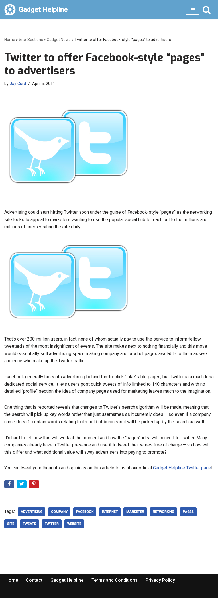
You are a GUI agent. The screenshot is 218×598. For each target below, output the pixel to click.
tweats (29, 524)
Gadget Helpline (66, 580)
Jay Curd (18, 83)
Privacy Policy (160, 580)
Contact (34, 580)
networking (163, 512)
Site (10, 524)
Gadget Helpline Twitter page (182, 468)
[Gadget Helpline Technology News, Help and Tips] (36, 9)
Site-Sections (31, 39)
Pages (188, 512)
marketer (135, 512)
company (59, 512)
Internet (110, 512)
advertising (31, 512)
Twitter (52, 524)
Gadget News (59, 39)
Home (9, 39)
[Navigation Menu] (192, 10)
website (74, 524)
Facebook (84, 512)
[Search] (206, 9)
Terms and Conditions (114, 580)
